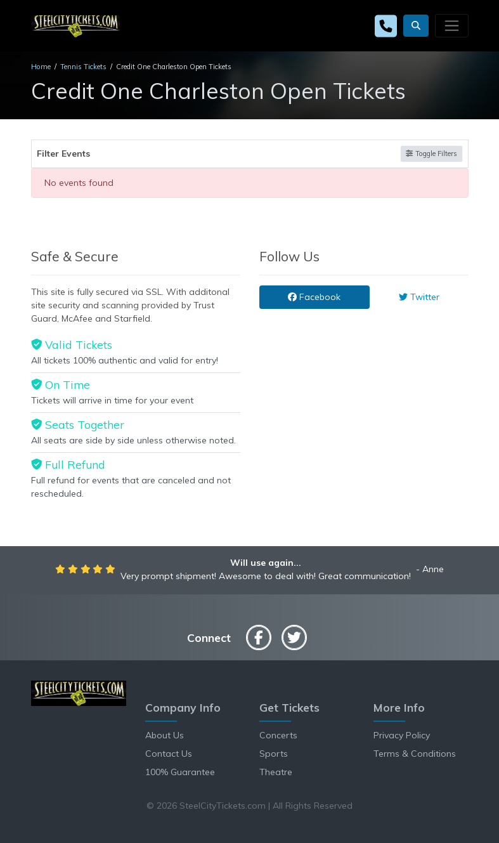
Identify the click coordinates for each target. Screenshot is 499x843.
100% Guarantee (180, 772)
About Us (164, 735)
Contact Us (168, 753)
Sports (273, 753)
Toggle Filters (431, 153)
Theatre (275, 772)
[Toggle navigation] (451, 25)
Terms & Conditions (414, 753)
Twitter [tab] (419, 297)
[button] (416, 26)
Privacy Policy (401, 735)
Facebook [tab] (314, 297)
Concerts (278, 735)
